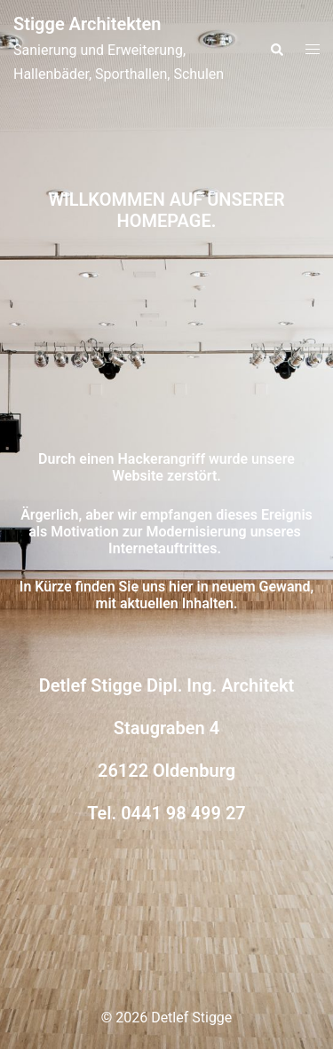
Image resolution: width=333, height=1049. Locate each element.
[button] (276, 50)
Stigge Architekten (87, 24)
